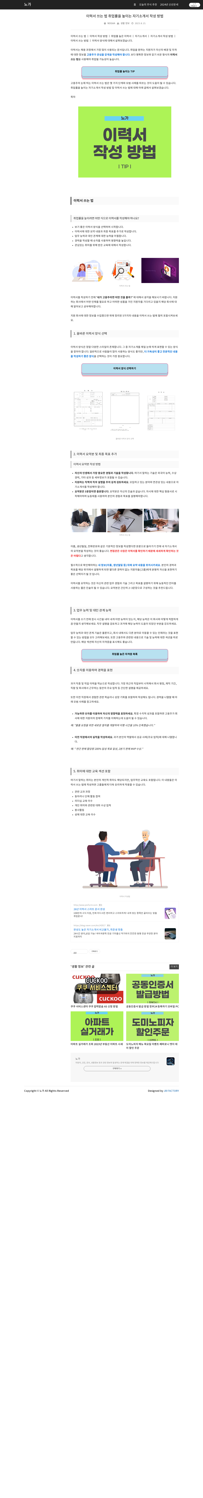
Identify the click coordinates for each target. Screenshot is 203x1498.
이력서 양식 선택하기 (124, 368)
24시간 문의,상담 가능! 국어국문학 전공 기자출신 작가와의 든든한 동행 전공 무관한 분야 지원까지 (116, 1053)
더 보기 (174, 1290)
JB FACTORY (171, 1414)
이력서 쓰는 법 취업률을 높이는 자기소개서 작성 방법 (124, 16)
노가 (77, 1382)
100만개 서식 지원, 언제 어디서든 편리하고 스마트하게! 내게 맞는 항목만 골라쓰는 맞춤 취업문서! (115, 1033)
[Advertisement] (125, 614)
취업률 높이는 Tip (125, 71)
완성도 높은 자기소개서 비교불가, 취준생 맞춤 (98, 1048)
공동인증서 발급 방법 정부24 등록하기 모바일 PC (152, 1330)
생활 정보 (125, 23)
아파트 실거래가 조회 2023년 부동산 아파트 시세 (97, 1367)
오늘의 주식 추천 (148, 4)
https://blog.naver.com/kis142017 (90, 1044)
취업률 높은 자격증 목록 (125, 693)
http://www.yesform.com (85, 1023)
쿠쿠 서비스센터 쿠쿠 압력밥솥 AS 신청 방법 (94, 1330)
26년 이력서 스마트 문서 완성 (89, 1027)
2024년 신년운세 (169, 4)
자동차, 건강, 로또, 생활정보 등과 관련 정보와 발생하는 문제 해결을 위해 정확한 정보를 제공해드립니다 (117, 1386)
